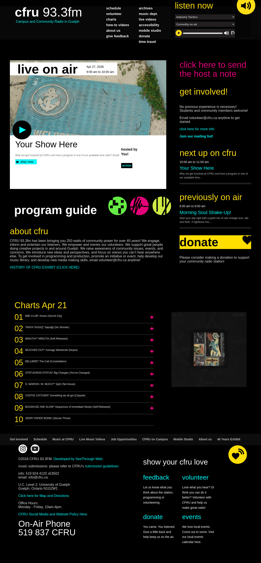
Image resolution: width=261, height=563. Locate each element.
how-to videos (117, 25)
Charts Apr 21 (41, 305)
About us (205, 439)
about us (113, 30)
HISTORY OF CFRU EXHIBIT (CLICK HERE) (44, 267)
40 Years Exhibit (228, 439)
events (191, 516)
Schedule (40, 439)
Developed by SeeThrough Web (77, 459)
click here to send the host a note (213, 69)
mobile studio (150, 30)
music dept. (148, 13)
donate (144, 36)
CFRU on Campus (155, 439)
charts (111, 19)
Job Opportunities (124, 439)
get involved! (204, 91)
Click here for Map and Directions (43, 496)
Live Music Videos (92, 439)
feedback (156, 477)
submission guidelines (102, 466)
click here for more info (197, 129)
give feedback (117, 36)
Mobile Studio (183, 439)
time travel (147, 41)
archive (126, 165)
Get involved (19, 439)
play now (27, 161)
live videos (147, 19)
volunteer (114, 13)
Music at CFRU (63, 439)
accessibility (149, 25)
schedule (113, 8)
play (15, 122)
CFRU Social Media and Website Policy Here (52, 514)
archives (146, 8)
